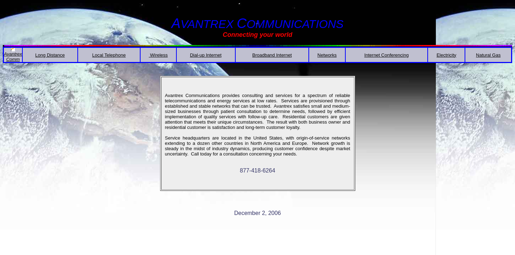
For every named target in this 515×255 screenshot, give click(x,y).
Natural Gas (488, 55)
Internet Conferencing (386, 55)
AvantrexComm (13, 56)
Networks (326, 55)
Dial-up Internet (205, 55)
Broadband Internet (272, 55)
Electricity (446, 55)
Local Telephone (109, 55)
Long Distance (50, 55)
